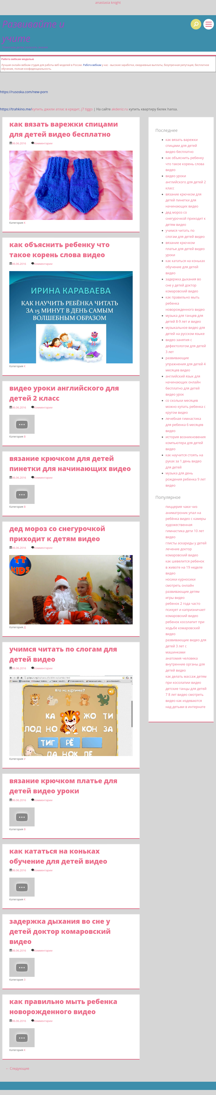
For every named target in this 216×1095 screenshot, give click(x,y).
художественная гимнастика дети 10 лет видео (185, 530)
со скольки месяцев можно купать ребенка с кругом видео (186, 406)
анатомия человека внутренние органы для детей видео (185, 664)
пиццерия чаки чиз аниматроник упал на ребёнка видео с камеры (186, 512)
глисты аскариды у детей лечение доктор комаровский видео (186, 549)
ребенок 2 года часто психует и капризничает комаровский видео (185, 609)
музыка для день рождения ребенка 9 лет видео (186, 479)
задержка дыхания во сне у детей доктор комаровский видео (60, 931)
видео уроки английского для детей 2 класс (186, 182)
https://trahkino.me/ (16, 109)
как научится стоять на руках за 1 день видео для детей (184, 461)
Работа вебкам (92, 65)
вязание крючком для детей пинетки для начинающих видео (183, 200)
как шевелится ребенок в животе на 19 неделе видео (185, 567)
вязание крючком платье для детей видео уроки (185, 248)
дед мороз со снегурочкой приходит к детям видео (186, 218)
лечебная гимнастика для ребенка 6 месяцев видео (184, 424)
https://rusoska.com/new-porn (24, 92)
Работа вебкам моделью (17, 59)
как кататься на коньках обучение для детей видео (185, 266)
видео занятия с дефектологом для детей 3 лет (186, 345)
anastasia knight (108, 2)
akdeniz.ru (120, 109)
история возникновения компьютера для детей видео (186, 443)
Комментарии (43, 143)
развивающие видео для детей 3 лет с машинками (186, 646)
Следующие (17, 1068)
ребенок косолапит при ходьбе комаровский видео (185, 628)
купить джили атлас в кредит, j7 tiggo (62, 109)
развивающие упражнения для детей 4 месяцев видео (186, 364)
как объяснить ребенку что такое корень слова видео (185, 163)
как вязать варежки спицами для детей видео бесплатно (182, 145)
